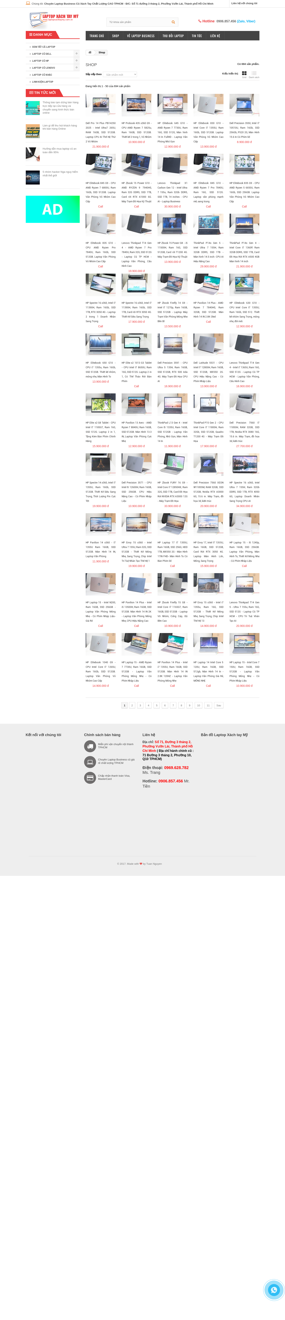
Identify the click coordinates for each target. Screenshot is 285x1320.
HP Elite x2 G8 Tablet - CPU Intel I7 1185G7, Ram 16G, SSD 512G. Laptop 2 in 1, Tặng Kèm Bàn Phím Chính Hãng (101, 432)
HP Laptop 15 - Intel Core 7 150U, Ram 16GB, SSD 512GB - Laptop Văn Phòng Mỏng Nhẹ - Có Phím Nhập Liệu (244, 671)
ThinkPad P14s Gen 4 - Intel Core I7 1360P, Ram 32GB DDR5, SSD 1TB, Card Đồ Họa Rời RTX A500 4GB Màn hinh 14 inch (244, 252)
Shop (115, 35)
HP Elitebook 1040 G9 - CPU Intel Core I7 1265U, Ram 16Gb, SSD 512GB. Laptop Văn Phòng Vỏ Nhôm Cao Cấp (101, 671)
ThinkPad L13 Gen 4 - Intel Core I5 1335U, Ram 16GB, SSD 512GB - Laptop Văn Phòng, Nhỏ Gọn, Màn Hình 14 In (173, 432)
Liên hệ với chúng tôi (244, 3)
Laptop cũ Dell (42, 54)
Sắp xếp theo (94, 74)
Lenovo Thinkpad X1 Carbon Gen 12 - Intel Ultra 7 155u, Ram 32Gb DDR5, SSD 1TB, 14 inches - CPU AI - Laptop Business (173, 192)
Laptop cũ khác (42, 74)
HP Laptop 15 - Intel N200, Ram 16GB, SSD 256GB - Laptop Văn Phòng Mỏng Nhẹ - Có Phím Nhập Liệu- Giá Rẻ (101, 611)
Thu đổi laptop (173, 35)
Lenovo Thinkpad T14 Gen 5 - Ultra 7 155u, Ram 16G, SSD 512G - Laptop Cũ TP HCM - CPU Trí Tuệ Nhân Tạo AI (244, 611)
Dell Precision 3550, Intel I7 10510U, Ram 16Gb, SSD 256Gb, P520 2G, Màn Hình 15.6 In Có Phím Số (244, 130)
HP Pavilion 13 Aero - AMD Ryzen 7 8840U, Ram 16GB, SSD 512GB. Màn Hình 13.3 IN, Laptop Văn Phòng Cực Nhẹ (137, 432)
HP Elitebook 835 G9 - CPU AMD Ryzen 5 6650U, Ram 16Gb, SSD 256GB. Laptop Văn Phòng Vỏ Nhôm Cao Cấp (244, 192)
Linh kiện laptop (42, 81)
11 (208, 705)
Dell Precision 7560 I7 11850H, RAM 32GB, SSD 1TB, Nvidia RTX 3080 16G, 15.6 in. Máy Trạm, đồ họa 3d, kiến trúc (244, 432)
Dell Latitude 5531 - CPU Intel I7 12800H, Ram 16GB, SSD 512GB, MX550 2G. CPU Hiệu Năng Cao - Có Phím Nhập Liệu (208, 372)
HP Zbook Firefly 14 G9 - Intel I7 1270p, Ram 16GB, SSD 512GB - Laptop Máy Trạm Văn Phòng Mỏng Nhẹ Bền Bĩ (173, 312)
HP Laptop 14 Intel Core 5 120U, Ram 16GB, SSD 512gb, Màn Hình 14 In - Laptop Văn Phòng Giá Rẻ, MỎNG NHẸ (208, 671)
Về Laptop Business (141, 35)
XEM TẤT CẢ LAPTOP (43, 47)
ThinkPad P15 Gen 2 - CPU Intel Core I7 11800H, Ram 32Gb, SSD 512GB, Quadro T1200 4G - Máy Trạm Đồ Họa (208, 432)
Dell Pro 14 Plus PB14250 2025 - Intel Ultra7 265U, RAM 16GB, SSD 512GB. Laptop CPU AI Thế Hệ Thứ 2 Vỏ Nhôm (101, 132)
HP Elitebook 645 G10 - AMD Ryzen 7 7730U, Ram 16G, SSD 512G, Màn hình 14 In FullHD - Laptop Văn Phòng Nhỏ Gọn (173, 132)
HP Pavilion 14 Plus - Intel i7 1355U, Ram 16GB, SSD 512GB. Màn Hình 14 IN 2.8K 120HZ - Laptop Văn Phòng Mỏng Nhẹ (173, 671)
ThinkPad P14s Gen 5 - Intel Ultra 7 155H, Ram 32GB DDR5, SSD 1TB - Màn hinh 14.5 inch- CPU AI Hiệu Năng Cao (208, 252)
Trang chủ (97, 35)
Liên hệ (215, 35)
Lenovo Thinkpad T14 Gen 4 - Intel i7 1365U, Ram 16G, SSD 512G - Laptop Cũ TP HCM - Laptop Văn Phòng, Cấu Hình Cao (244, 372)
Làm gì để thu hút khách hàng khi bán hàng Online (60, 127)
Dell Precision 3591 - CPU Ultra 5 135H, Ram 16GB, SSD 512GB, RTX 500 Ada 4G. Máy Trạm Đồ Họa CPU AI (173, 372)
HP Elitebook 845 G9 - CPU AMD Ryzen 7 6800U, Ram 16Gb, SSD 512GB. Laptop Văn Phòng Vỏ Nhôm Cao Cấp (101, 192)
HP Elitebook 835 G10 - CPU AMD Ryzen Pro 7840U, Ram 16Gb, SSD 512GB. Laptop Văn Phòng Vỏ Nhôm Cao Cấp (101, 252)
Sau (218, 705)
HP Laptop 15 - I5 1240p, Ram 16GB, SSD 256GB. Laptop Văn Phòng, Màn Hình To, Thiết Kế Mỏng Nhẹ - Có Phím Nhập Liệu (244, 551)
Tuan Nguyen (154, 863)
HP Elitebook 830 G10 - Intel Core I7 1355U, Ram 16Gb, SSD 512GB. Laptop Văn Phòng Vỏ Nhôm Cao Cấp (208, 132)
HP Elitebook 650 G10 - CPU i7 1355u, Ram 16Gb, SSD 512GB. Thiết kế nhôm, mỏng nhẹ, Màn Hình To (101, 369)
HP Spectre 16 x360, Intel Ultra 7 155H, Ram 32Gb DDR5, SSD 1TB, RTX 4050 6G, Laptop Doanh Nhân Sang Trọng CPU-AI (244, 491)
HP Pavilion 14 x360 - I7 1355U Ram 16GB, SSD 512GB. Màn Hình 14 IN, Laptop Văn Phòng (101, 549)
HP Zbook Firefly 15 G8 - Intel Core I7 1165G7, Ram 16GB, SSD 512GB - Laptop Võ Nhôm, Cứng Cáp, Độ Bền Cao (173, 611)
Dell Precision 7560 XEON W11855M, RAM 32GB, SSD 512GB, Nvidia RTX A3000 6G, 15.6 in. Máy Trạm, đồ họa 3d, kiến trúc (208, 491)
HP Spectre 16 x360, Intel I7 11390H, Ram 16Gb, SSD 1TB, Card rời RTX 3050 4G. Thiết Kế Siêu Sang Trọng (137, 310)
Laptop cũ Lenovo (43, 67)
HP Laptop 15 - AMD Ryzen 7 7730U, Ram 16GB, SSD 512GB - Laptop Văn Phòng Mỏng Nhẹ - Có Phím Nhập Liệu (137, 671)
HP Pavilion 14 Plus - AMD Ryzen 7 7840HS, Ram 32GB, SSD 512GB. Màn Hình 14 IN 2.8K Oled (208, 310)
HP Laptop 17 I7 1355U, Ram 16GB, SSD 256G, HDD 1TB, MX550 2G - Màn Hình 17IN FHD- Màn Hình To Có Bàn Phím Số (173, 551)
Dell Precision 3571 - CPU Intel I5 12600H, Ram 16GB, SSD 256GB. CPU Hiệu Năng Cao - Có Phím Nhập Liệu (137, 491)
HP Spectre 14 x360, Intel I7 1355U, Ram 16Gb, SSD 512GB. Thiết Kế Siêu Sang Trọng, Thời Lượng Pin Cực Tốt (101, 491)
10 (198, 705)
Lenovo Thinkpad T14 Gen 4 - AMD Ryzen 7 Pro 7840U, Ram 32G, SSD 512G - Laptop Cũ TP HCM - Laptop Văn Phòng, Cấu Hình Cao (137, 254)
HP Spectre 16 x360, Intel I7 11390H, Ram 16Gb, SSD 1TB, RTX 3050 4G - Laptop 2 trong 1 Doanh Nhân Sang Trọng (101, 312)
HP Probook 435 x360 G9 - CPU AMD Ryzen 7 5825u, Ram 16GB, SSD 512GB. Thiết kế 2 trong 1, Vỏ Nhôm (137, 130)
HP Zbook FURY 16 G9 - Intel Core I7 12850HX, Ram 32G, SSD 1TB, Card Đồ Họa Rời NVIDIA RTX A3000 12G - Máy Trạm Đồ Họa (173, 491)
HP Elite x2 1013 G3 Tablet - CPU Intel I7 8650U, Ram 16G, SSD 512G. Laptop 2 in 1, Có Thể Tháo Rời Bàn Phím (137, 372)
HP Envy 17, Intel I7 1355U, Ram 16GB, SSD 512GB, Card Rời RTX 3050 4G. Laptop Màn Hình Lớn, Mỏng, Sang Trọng (208, 551)
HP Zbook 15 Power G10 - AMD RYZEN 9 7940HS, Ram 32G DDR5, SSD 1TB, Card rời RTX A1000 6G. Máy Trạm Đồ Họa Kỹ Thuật (137, 192)
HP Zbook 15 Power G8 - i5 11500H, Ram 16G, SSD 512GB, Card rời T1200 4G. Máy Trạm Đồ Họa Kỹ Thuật (173, 250)
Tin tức (197, 35)
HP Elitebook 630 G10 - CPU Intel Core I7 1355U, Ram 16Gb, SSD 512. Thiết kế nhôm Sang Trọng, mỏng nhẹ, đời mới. (244, 312)
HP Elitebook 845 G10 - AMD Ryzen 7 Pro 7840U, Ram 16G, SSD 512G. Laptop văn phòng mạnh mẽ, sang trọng (208, 192)
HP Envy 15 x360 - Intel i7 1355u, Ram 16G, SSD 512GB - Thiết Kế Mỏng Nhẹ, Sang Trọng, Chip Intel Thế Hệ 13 (208, 611)
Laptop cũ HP (40, 61)
